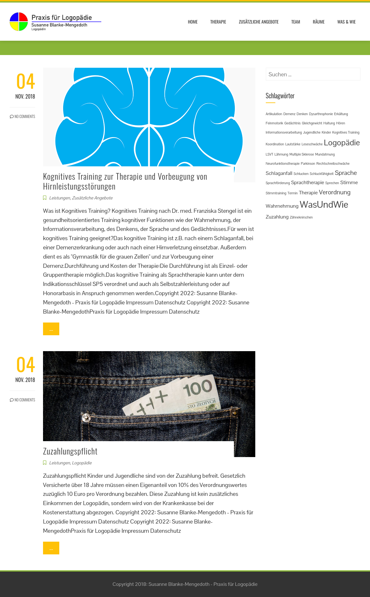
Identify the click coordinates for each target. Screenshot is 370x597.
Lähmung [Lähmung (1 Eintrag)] (281, 154)
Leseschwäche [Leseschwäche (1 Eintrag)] (312, 144)
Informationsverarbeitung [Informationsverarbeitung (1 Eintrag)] (284, 132)
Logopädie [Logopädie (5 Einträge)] (342, 142)
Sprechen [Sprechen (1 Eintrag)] (332, 183)
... (51, 328)
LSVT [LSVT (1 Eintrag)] (269, 154)
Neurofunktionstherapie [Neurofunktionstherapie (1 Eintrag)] (283, 163)
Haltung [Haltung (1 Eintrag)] (329, 123)
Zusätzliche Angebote (259, 21)
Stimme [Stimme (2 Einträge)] (349, 182)
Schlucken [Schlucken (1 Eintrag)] (301, 173)
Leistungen (59, 198)
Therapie (218, 21)
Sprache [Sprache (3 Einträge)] (346, 173)
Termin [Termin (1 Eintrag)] (292, 193)
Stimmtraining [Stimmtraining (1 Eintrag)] (276, 193)
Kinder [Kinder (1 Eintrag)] (326, 132)
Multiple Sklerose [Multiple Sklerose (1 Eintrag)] (301, 154)
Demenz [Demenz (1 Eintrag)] (289, 114)
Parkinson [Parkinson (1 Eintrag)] (308, 163)
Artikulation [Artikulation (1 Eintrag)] (274, 114)
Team (295, 21)
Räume (319, 21)
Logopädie (81, 463)
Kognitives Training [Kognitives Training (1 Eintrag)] (345, 132)
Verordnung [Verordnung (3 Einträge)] (335, 192)
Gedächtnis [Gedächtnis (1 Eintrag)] (292, 123)
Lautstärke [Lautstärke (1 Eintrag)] (293, 144)
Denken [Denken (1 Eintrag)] (302, 114)
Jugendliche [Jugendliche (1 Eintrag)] (312, 132)
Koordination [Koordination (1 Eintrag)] (275, 144)
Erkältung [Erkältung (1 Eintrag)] (341, 114)
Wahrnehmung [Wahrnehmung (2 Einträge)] (282, 206)
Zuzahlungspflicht (70, 451)
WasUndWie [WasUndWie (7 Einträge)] (324, 204)
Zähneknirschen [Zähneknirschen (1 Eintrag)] (301, 217)
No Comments (22, 116)
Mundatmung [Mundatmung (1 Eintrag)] (325, 154)
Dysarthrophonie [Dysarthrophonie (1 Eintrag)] (321, 114)
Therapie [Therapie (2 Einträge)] (308, 192)
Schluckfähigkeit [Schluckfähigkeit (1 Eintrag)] (322, 173)
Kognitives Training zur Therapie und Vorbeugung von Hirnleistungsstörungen (125, 181)
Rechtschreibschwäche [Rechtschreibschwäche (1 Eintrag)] (333, 163)
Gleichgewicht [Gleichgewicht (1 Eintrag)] (312, 123)
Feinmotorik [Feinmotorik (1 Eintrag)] (274, 123)
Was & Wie (346, 21)
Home (193, 21)
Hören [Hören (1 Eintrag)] (340, 123)
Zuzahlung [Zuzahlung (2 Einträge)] (277, 216)
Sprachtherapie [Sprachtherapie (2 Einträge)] (307, 182)
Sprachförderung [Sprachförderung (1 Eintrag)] (278, 183)
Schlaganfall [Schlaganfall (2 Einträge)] (279, 173)
